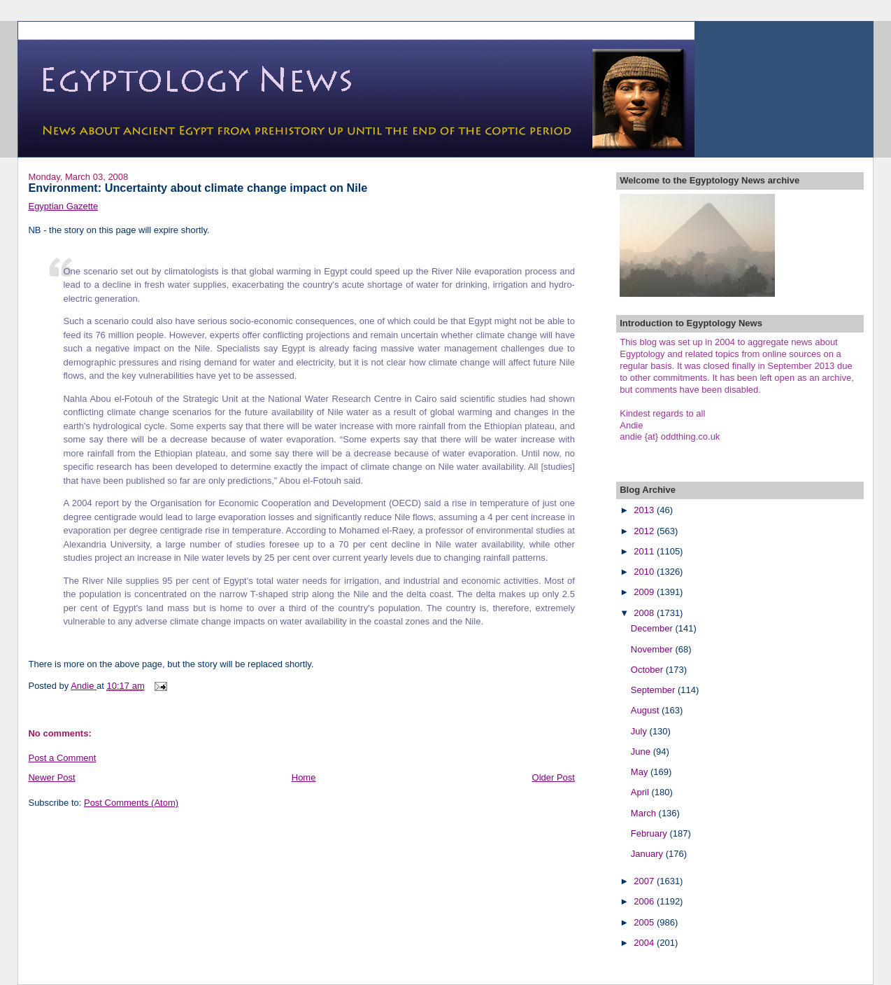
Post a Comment (62, 758)
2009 (645, 592)
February (650, 833)
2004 (645, 942)
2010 (645, 571)
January (648, 853)
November (653, 649)
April (641, 792)
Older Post (553, 777)
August (646, 710)
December (653, 628)
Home (304, 777)
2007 (645, 881)
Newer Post (51, 777)
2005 (645, 922)
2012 (645, 531)
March (645, 813)
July (640, 731)
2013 (645, 510)
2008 (645, 613)
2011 (645, 551)
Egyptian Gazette (63, 206)
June (642, 751)
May (640, 772)
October (648, 669)
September (654, 690)
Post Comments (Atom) (131, 802)
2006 (645, 901)
